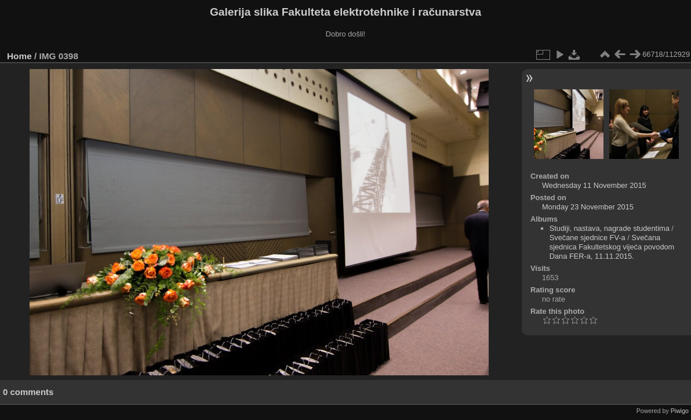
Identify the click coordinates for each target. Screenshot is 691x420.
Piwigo (680, 410)
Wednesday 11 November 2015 (594, 185)
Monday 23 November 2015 (588, 206)
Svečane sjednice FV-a (587, 237)
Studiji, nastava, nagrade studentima (610, 228)
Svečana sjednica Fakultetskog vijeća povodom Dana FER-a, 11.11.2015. (612, 246)
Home (19, 56)
